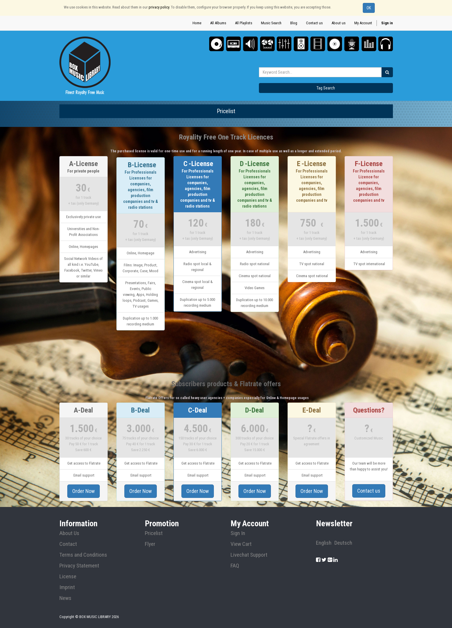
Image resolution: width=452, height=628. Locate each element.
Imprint (67, 587)
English (323, 543)
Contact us (368, 491)
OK (369, 8)
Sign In (238, 533)
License (67, 576)
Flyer (150, 544)
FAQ (235, 566)
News (65, 598)
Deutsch (343, 543)
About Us (69, 533)
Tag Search (326, 88)
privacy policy (159, 7)
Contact (68, 544)
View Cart (241, 544)
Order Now (83, 491)
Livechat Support (249, 555)
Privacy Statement (79, 566)
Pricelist (154, 533)
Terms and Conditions (83, 555)
